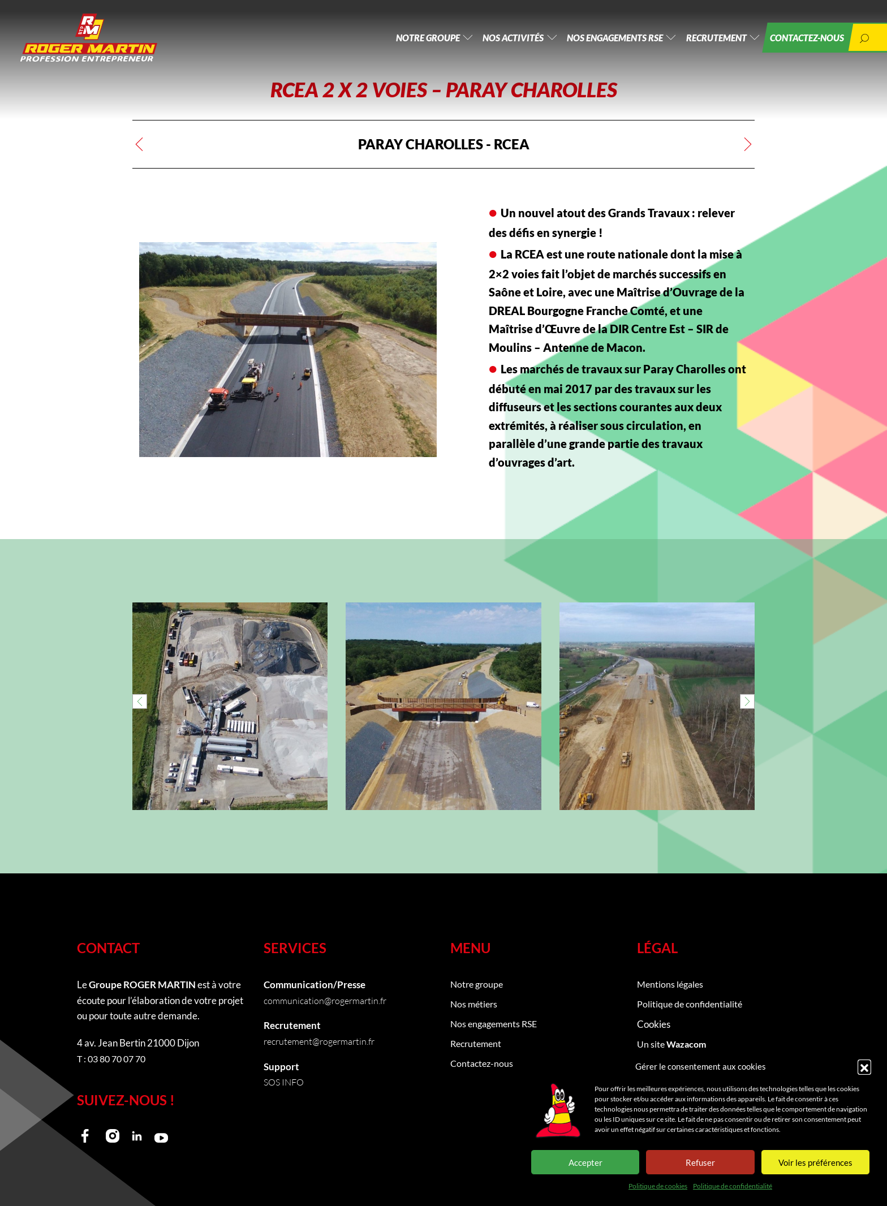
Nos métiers (475, 1005)
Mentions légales (672, 984)
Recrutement (707, 39)
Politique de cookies (657, 1186)
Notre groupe (405, 39)
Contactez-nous (802, 39)
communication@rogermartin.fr (328, 1000)
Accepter (585, 1162)
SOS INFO (285, 1082)
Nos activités (495, 39)
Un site (673, 1046)
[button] (864, 1066)
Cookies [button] (653, 1025)
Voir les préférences (815, 1162)
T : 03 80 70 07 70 (114, 1059)
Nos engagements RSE (601, 39)
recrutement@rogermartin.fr (323, 1041)
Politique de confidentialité (732, 1186)
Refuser (700, 1162)
